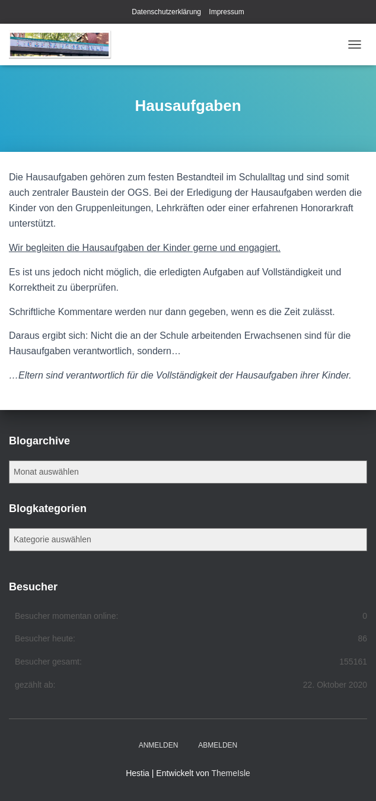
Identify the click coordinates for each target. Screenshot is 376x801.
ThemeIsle (230, 773)
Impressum (226, 12)
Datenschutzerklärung (166, 12)
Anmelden (159, 745)
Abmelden (217, 745)
